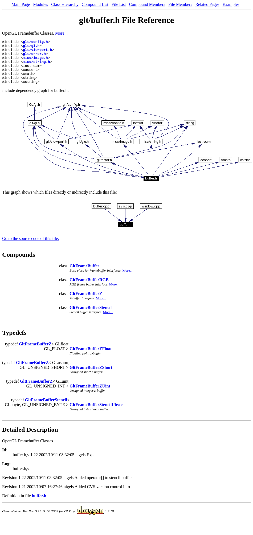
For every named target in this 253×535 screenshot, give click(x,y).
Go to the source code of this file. (30, 247)
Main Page (20, 4)
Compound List (95, 4)
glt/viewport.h (37, 52)
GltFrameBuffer (84, 274)
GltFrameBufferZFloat (91, 357)
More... (61, 33)
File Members (180, 4)
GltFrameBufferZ (86, 302)
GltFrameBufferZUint (90, 395)
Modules (40, 4)
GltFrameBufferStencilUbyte (96, 413)
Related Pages (207, 4)
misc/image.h (35, 61)
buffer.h (39, 504)
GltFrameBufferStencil (91, 316)
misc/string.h (36, 66)
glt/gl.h (31, 47)
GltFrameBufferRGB (89, 288)
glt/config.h (35, 42)
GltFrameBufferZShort (91, 376)
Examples (231, 4)
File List (119, 4)
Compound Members (147, 4)
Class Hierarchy (65, 4)
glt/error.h (34, 56)
